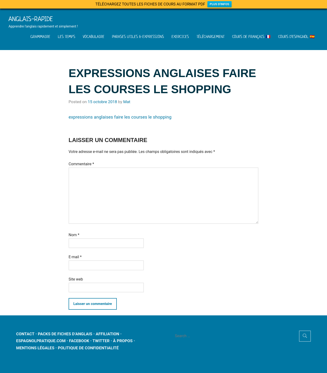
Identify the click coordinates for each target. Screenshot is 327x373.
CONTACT (25, 334)
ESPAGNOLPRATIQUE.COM (40, 340)
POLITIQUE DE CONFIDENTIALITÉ (88, 347)
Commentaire (81, 164)
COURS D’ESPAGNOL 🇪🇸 (296, 36)
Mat (126, 101)
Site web (76, 279)
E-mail (75, 257)
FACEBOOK (79, 340)
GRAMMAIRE (40, 36)
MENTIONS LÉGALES (35, 347)
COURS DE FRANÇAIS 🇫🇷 (251, 36)
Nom (74, 235)
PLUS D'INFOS (219, 4)
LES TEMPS (66, 36)
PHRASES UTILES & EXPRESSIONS (138, 36)
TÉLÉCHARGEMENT (210, 36)
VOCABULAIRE (93, 36)
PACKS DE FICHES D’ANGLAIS (65, 334)
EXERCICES (180, 36)
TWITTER (101, 340)
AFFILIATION (107, 334)
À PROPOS (122, 340)
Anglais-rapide (31, 19)
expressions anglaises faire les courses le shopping (120, 117)
